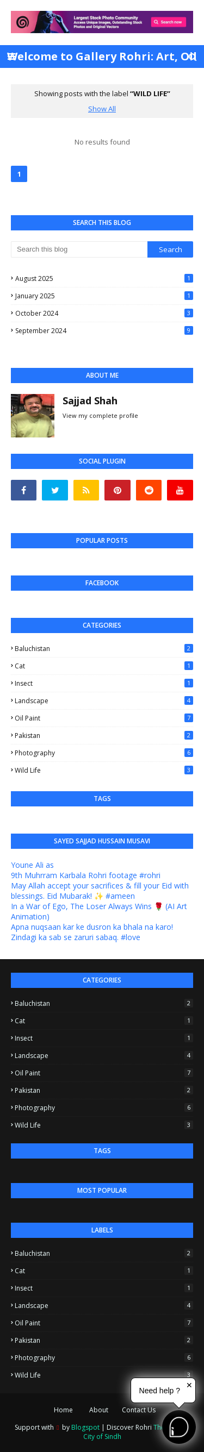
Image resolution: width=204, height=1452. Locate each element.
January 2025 (104, 296)
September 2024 (104, 330)
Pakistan (104, 735)
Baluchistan (104, 648)
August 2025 (104, 278)
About (98, 1410)
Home (63, 1410)
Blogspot (85, 1427)
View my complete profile (100, 415)
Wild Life (104, 770)
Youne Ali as (32, 865)
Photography (104, 753)
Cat (104, 666)
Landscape (104, 700)
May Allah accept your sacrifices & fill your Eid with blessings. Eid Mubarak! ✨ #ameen (100, 890)
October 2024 (104, 313)
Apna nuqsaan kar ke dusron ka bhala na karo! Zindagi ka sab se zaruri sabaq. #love (92, 932)
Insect (104, 683)
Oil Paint (104, 718)
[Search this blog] (79, 249)
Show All (102, 109)
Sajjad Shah (90, 400)
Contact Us (139, 1410)
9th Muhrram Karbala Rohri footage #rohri (85, 875)
